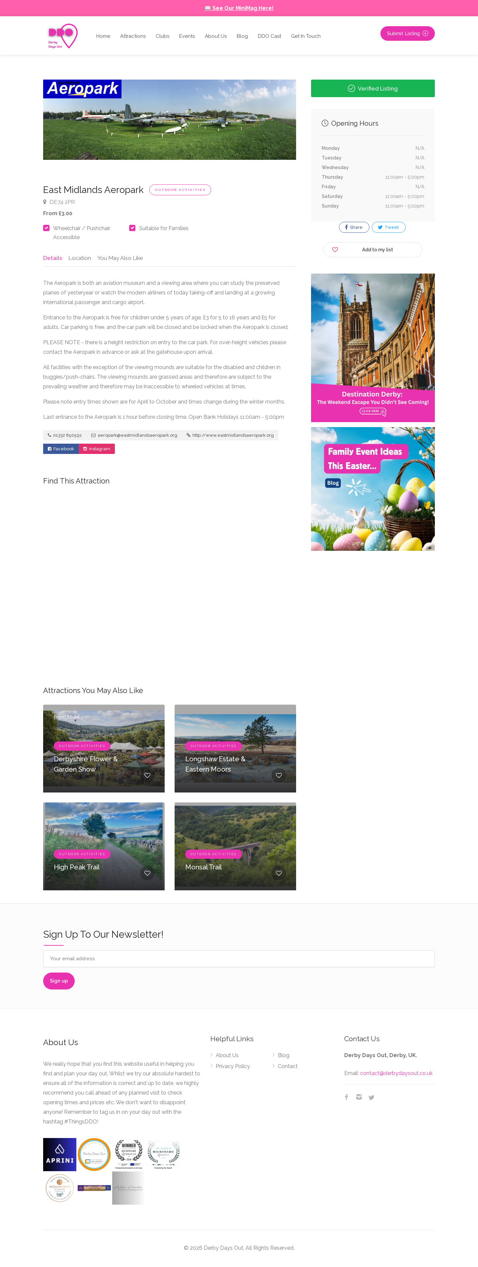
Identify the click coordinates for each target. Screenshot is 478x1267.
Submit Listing (407, 33)
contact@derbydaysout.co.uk (396, 1074)
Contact (288, 1067)
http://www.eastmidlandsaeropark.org (230, 436)
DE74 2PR (59, 202)
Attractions (133, 36)
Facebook (61, 450)
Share (353, 227)
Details (52, 258)
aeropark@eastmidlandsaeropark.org (134, 436)
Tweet (388, 227)
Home (103, 36)
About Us (216, 36)
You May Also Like (119, 258)
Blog (242, 36)
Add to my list (362, 248)
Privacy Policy (233, 1067)
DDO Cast (269, 36)
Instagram (96, 450)
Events (187, 36)
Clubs (162, 36)
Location (78, 258)
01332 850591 (65, 436)
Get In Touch (306, 36)
